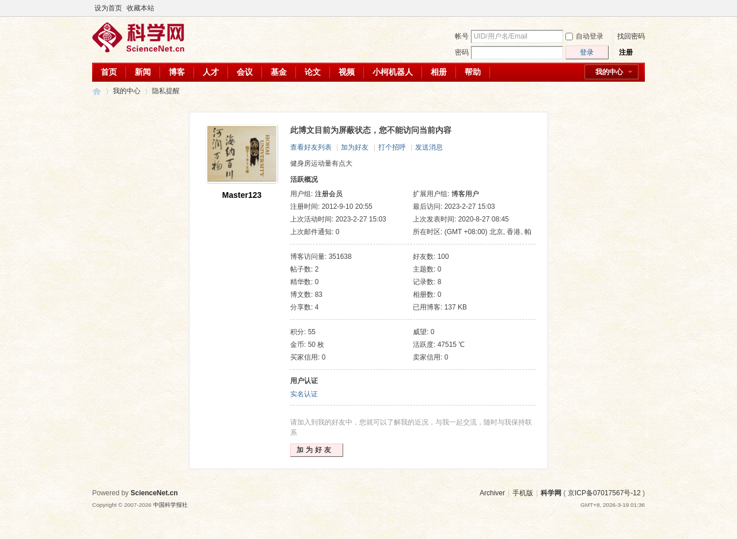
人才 (211, 72)
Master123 (242, 195)
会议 (245, 72)
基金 (279, 72)
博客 (177, 72)
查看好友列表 (311, 147)
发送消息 (429, 147)
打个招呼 (392, 147)
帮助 (473, 72)
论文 (313, 72)
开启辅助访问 (629, 8)
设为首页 (108, 8)
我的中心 (609, 72)
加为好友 (354, 147)
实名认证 (304, 394)
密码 (462, 52)
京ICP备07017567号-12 (604, 493)
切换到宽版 (638, 8)
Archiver (492, 493)
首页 (109, 72)
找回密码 (631, 36)
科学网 (96, 91)
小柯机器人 (393, 72)
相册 (439, 72)
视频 (347, 72)
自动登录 (584, 36)
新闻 (143, 72)
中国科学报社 (170, 505)
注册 (626, 52)
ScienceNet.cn (154, 493)
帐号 (462, 36)
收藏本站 (140, 8)
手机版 (522, 493)
